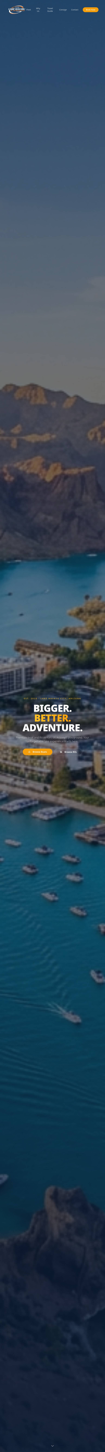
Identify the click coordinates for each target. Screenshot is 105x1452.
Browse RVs (68, 751)
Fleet (28, 9)
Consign (63, 9)
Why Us (38, 9)
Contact (74, 9)
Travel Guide (50, 9)
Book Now (90, 9)
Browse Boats (37, 751)
